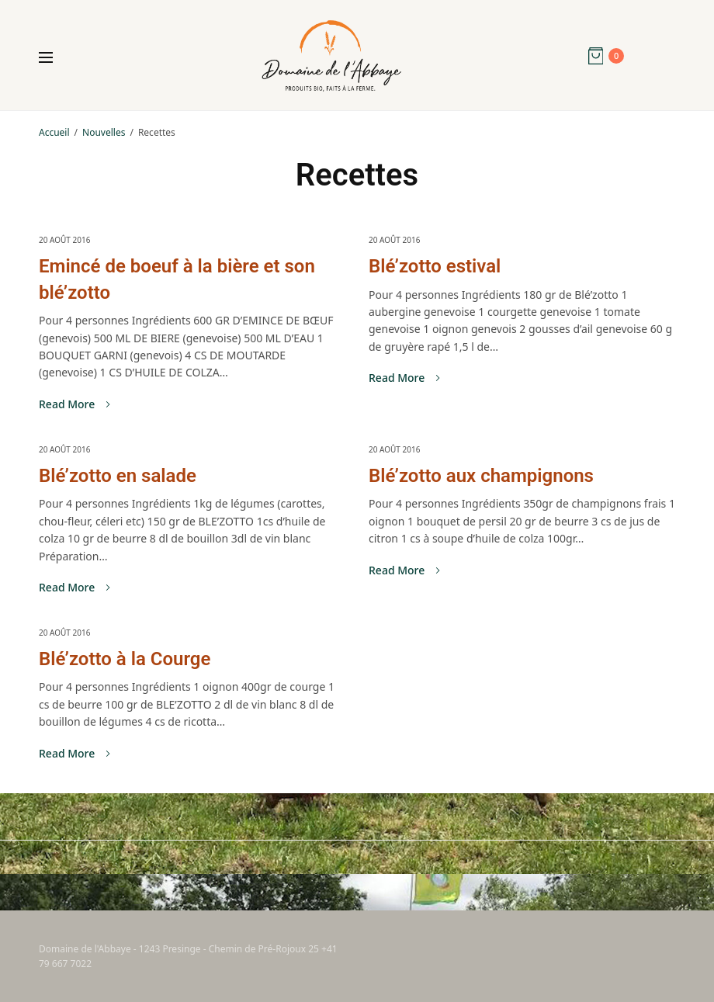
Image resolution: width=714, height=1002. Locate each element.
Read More (74, 404)
